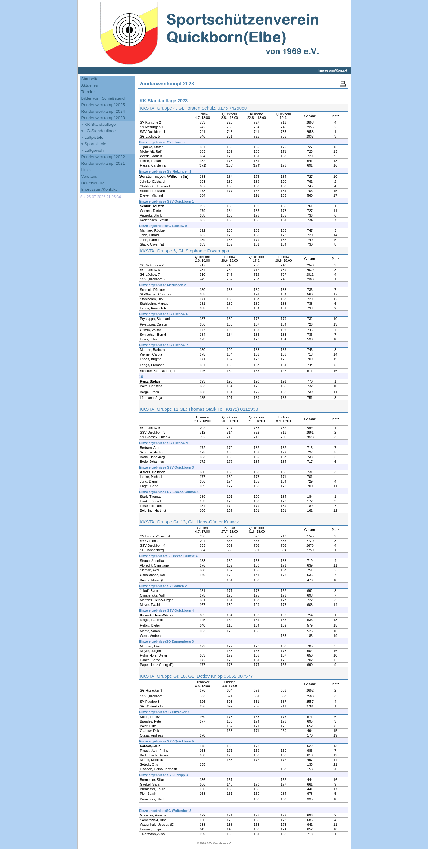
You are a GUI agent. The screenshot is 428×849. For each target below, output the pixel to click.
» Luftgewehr (93, 150)
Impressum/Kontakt (332, 70)
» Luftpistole (92, 137)
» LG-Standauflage (98, 131)
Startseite (90, 79)
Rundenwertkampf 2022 (103, 157)
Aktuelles (89, 85)
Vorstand (89, 176)
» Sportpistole (94, 144)
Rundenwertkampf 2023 (103, 118)
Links (86, 170)
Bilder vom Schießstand (103, 98)
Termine (88, 92)
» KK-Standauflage (98, 124)
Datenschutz (92, 183)
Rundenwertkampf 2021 (103, 163)
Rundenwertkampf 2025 (103, 105)
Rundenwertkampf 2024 (103, 111)
